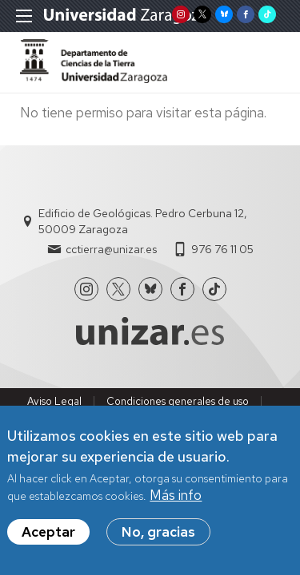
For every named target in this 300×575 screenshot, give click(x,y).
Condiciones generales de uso (177, 401)
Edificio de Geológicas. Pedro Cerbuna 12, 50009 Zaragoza (142, 221)
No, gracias (158, 532)
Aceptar (48, 532)
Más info (176, 495)
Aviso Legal (54, 401)
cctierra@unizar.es (111, 249)
